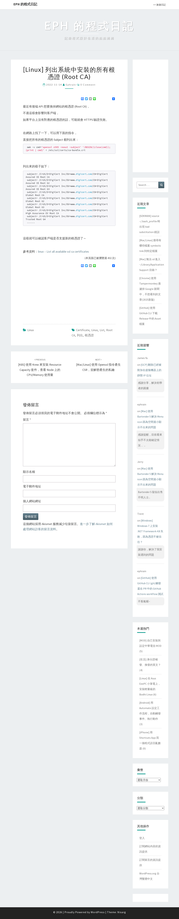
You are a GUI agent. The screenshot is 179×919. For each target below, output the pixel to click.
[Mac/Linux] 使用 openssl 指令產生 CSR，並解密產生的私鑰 (98, 365)
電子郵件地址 (32, 486)
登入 (142, 838)
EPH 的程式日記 (25, 4)
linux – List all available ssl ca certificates (63, 251)
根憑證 (89, 335)
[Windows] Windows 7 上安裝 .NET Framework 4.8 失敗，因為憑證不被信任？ (150, 531)
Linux (30, 330)
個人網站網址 (32, 501)
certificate (82, 330)
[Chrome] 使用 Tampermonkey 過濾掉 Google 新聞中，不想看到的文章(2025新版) (150, 288)
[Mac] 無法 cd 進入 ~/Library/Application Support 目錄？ (151, 264)
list (102, 330)
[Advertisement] (51, 294)
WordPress (98, 912)
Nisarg (121, 912)
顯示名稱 (29, 472)
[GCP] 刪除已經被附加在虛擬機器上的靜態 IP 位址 (149, 370)
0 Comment (88, 84)
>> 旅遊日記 (159, 4)
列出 (80, 335)
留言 (27, 420)
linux (94, 330)
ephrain (71, 84)
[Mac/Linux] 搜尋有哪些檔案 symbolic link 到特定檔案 (150, 246)
